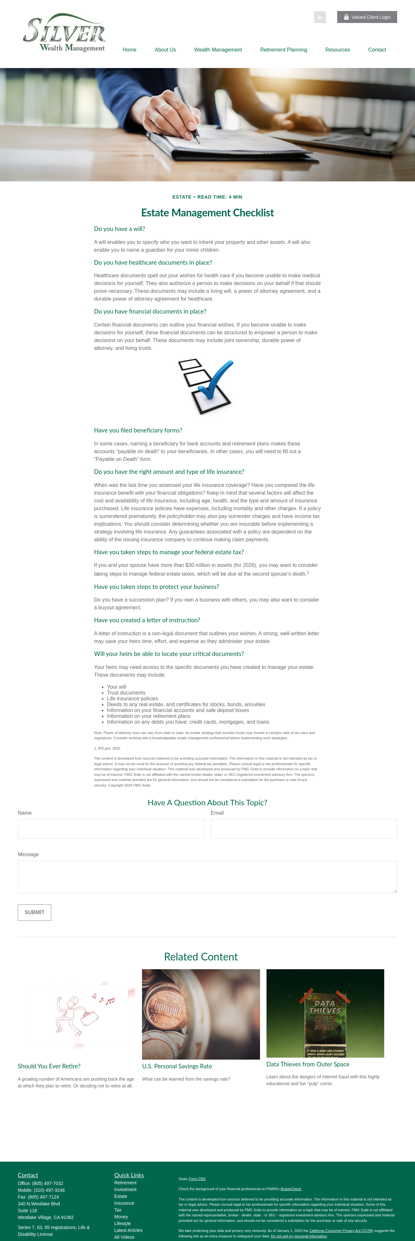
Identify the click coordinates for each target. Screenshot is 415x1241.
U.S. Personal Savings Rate (177, 1066)
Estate (120, 1196)
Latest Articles (128, 1230)
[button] (129, 49)
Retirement (125, 1182)
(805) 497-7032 (47, 1183)
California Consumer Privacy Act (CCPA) (341, 1231)
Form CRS (197, 1179)
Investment (125, 1189)
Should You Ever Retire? (49, 1066)
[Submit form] (34, 912)
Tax (118, 1209)
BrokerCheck (290, 1189)
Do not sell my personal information (299, 1236)
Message (28, 854)
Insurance (124, 1203)
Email (217, 813)
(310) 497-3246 (49, 1190)
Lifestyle (122, 1223)
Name (25, 813)
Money (121, 1216)
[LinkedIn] (320, 17)
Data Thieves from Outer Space (308, 1064)
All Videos (124, 1237)
